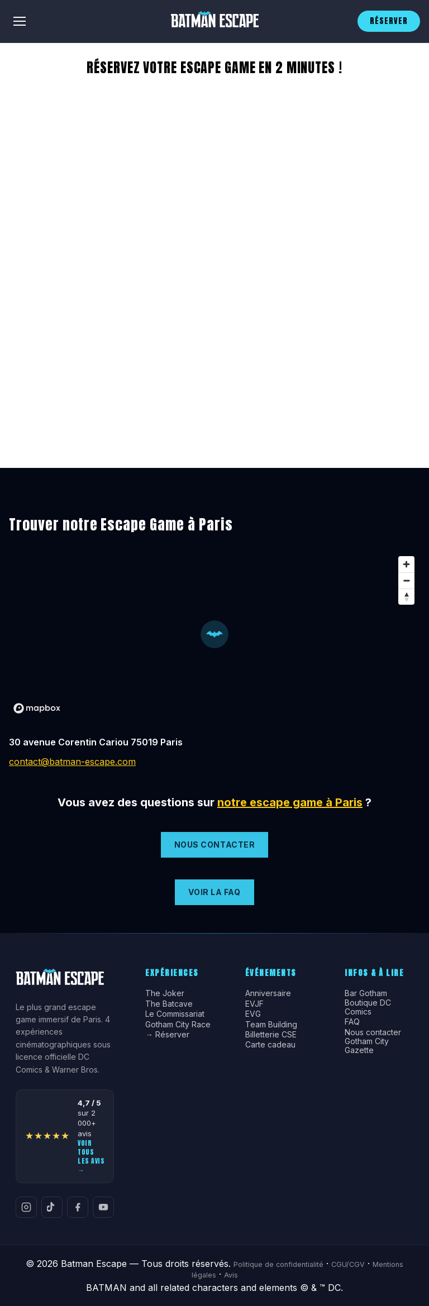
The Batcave (169, 1003)
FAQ (352, 1021)
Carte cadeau (270, 1044)
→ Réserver (167, 1034)
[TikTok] (52, 1207)
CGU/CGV (348, 1264)
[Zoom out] (406, 580)
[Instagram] (26, 1207)
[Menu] (19, 21)
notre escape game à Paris (290, 802)
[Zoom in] (406, 564)
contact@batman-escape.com (72, 761)
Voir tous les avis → (91, 1156)
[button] (214, 634)
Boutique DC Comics (368, 1007)
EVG (253, 1014)
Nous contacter (373, 1032)
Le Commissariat (174, 1014)
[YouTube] (103, 1207)
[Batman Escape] (214, 21)
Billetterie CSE (271, 1034)
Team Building (271, 1024)
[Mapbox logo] (36, 708)
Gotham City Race (178, 1024)
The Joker (164, 993)
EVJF (254, 1003)
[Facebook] (77, 1207)
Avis (231, 1275)
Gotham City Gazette (367, 1046)
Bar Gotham (366, 993)
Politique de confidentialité (278, 1264)
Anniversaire (268, 993)
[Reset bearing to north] (406, 597)
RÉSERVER (389, 21)
